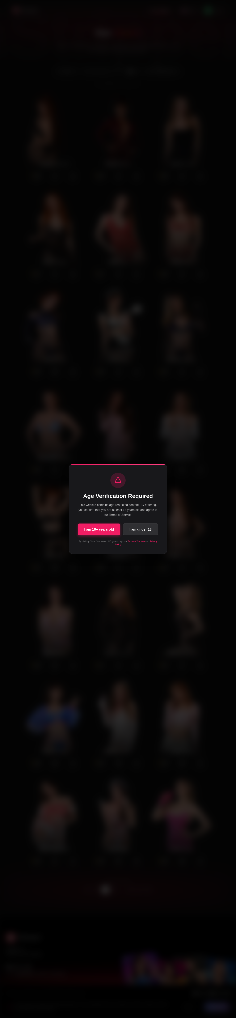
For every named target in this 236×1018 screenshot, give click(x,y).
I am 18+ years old (99, 529)
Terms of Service (136, 541)
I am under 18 (140, 529)
